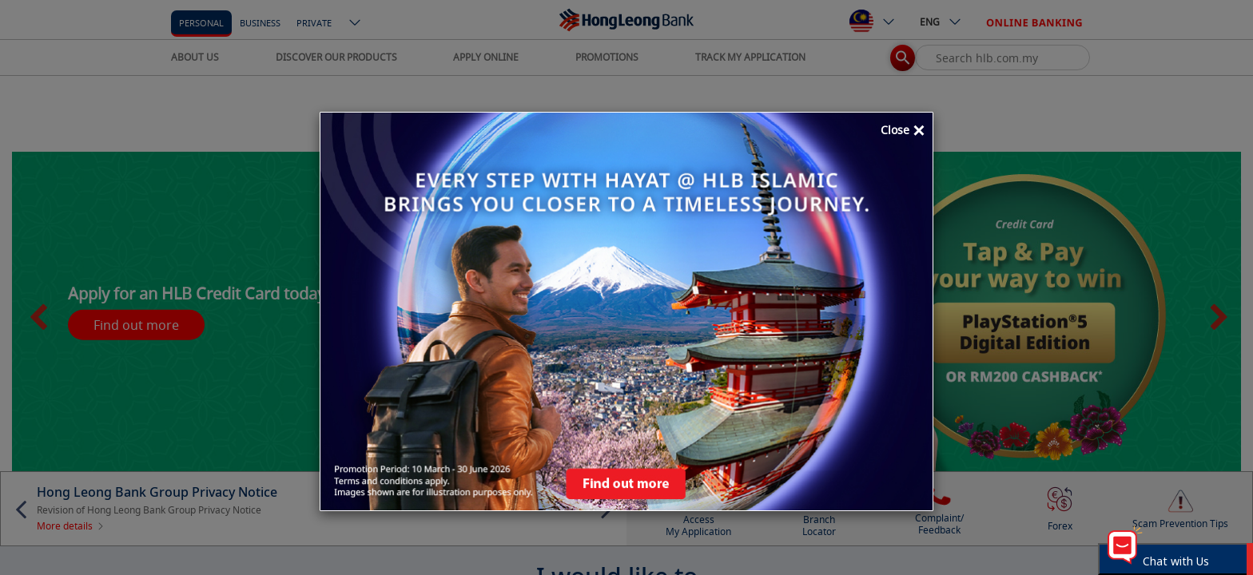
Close (903, 131)
